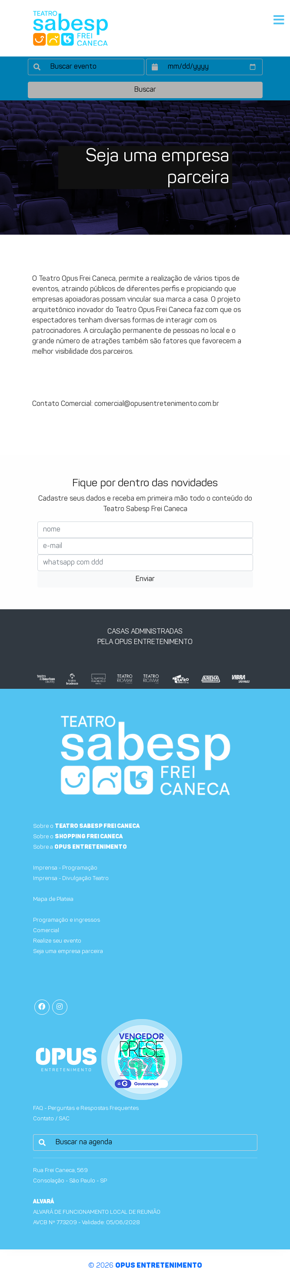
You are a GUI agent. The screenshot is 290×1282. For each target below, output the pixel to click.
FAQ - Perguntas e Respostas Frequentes (86, 1108)
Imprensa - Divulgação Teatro (71, 878)
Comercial (46, 930)
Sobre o (86, 826)
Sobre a (80, 847)
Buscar (145, 89)
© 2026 (145, 1265)
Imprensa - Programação (65, 868)
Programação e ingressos (66, 920)
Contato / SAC (51, 1119)
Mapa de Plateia (53, 899)
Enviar (145, 579)
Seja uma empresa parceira (68, 951)
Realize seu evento (57, 941)
